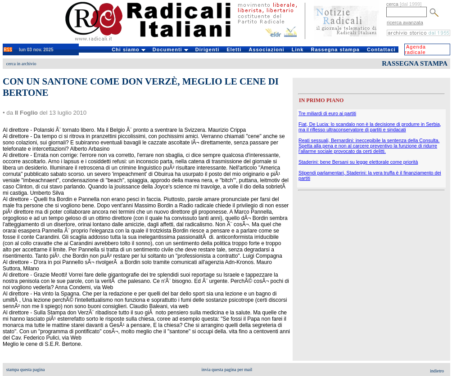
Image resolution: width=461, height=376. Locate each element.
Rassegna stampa (335, 49)
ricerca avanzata (405, 22)
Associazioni (266, 49)
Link (298, 49)
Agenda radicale (415, 49)
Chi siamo (128, 49)
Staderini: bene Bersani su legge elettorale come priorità (358, 162)
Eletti (233, 49)
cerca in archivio (21, 63)
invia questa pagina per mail (227, 369)
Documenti (170, 49)
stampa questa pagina (25, 369)
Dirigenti (207, 49)
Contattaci (381, 49)
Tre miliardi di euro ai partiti (327, 113)
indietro (437, 370)
